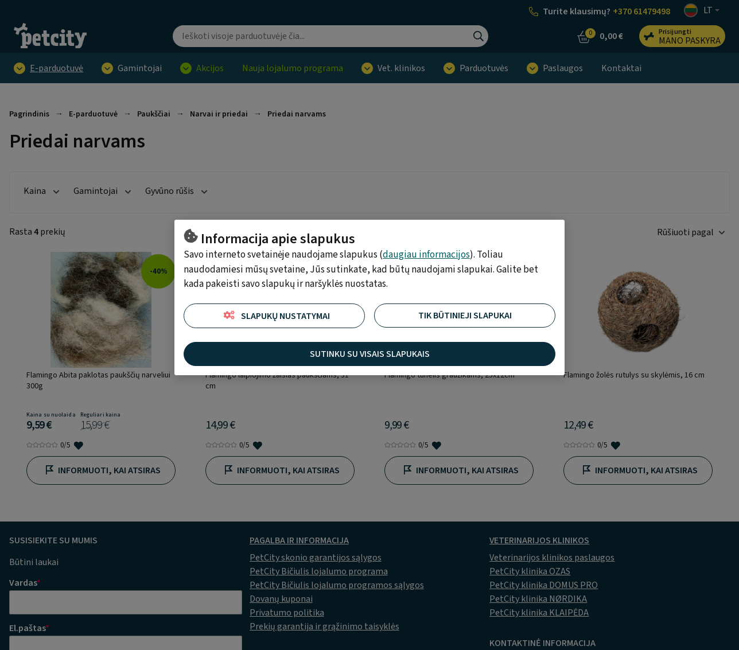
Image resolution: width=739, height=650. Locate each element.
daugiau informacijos (426, 255)
